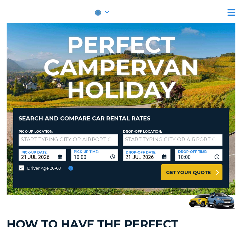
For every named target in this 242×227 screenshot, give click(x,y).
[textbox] (68, 140)
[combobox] (95, 155)
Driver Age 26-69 (44, 168)
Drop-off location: (142, 132)
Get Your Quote (188, 172)
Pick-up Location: (36, 132)
